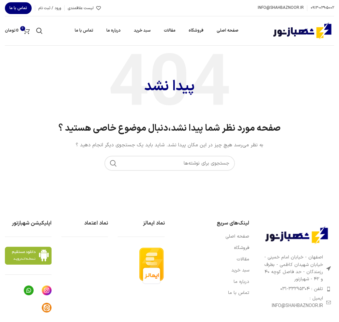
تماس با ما (18, 8)
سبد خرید (240, 270)
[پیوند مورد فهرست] (296, 289)
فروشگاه (241, 248)
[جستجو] (39, 30)
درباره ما (241, 282)
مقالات (243, 259)
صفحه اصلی (237, 236)
